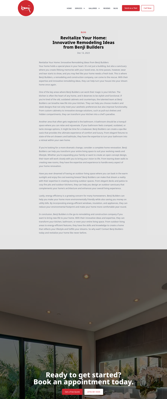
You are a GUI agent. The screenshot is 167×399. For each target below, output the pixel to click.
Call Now (147, 10)
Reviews (106, 10)
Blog (116, 10)
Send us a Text (131, 10)
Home (69, 10)
